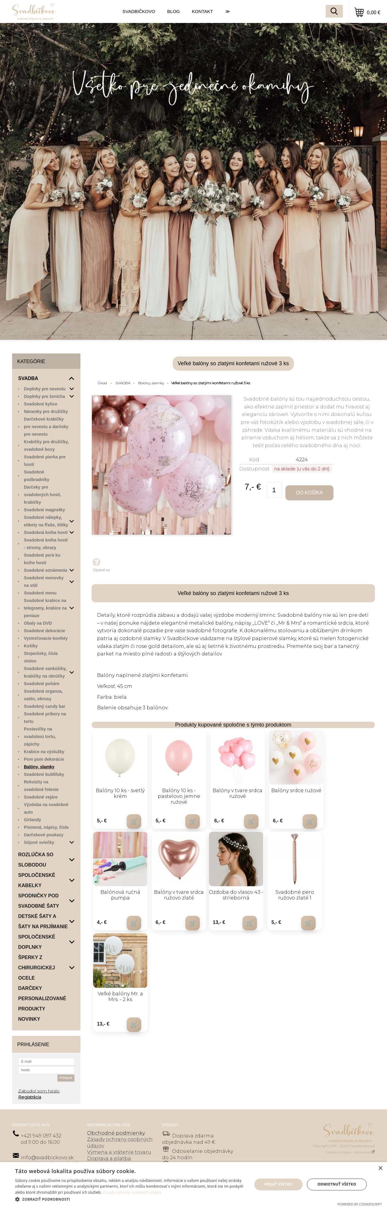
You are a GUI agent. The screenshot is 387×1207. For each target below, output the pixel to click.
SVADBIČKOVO (138, 11)
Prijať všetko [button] (279, 1184)
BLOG (173, 11)
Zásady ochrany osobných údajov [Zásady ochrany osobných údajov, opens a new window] (132, 1192)
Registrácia (29, 1097)
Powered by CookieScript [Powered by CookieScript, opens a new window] (359, 1204)
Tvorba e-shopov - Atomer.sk (350, 1152)
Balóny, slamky (151, 383)
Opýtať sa (101, 564)
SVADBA (122, 383)
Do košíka (309, 492)
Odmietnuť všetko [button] (336, 1184)
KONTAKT (202, 11)
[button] (130, 1199)
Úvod (102, 383)
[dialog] (193, 1184)
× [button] (380, 1168)
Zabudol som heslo (39, 1091)
